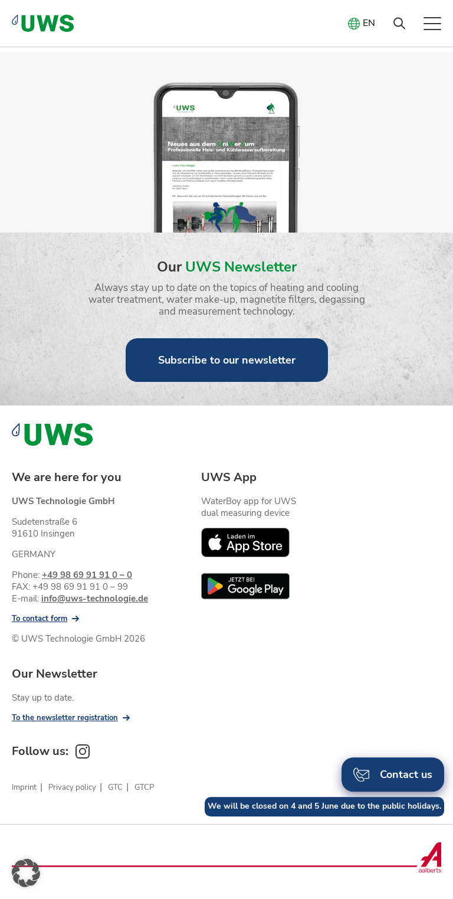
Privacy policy (72, 787)
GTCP (144, 787)
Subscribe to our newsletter (227, 360)
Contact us (393, 779)
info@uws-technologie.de (94, 598)
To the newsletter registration (65, 717)
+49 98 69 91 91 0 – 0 (87, 575)
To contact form (39, 618)
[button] (26, 873)
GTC (115, 787)
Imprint (24, 787)
